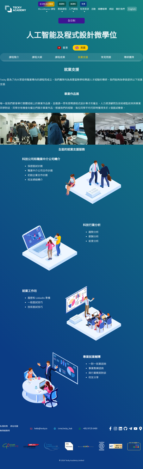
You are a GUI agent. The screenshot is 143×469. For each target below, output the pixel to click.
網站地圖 (14, 426)
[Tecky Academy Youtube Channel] (135, 428)
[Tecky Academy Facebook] (110, 428)
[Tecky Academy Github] (125, 428)
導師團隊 (129, 57)
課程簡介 (14, 57)
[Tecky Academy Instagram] (115, 428)
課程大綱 (37, 57)
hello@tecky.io (38, 428)
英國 (80, 47)
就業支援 (83, 57)
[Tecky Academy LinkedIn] (120, 428)
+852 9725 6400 (87, 428)
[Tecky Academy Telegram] (130, 428)
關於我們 (120, 9)
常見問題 (106, 57)
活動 (93, 9)
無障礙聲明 (5, 430)
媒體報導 (102, 9)
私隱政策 (4, 426)
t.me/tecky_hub (62, 428)
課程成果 (60, 57)
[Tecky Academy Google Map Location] (140, 428)
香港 (63, 47)
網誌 (111, 9)
